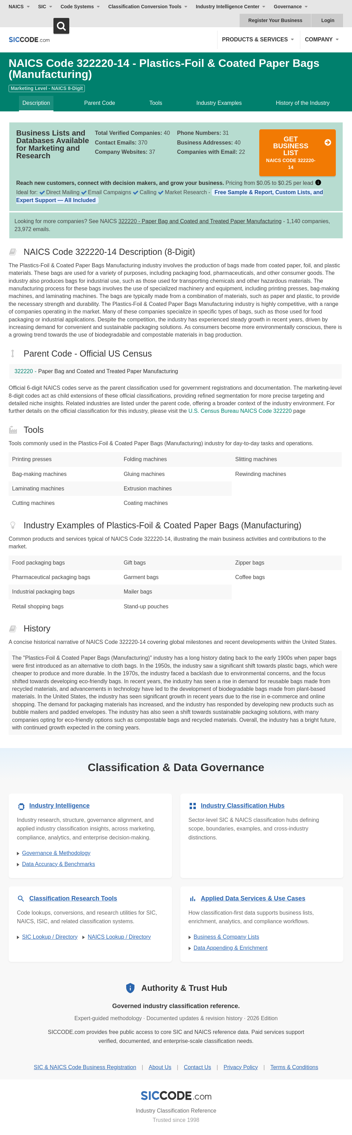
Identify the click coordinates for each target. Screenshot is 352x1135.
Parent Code (99, 103)
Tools (155, 103)
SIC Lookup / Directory (50, 937)
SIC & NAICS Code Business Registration (85, 1067)
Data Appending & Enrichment (231, 948)
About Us (160, 1067)
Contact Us (197, 1067)
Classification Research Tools (73, 898)
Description (36, 103)
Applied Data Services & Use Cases (253, 898)
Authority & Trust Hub (184, 988)
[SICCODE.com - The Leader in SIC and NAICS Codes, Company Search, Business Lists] (29, 39)
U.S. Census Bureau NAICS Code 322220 (240, 411)
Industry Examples (219, 103)
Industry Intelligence (59, 805)
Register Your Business (275, 20)
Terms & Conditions (294, 1067)
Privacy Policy (240, 1067)
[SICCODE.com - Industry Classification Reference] (176, 1096)
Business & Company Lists (226, 937)
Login (327, 20)
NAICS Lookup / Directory (119, 937)
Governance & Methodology (56, 853)
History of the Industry (303, 103)
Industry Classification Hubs (243, 805)
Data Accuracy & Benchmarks (58, 864)
